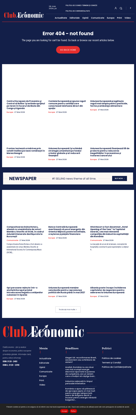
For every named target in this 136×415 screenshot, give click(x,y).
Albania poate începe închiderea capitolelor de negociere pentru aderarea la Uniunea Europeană (108, 290)
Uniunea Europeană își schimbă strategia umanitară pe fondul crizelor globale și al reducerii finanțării (65, 152)
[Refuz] (132, 409)
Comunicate (12, 240)
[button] (121, 8)
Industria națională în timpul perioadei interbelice (78, 382)
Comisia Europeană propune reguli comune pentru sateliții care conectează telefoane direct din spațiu (67, 105)
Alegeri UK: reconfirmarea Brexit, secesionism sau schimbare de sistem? (80, 360)
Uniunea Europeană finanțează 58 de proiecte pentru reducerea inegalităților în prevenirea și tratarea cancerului (109, 152)
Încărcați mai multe (68, 309)
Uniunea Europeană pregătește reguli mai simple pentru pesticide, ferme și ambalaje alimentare (109, 103)
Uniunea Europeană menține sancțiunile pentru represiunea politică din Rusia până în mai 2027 (66, 290)
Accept (64, 411)
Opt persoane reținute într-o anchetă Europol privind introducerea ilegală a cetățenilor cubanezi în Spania (25, 291)
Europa (10, 112)
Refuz (73, 411)
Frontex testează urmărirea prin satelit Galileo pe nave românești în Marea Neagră (26, 151)
